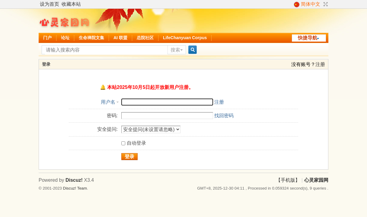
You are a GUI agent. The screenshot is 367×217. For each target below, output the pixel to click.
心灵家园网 (316, 180)
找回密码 (224, 115)
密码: (112, 115)
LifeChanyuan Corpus (185, 37)
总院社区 (145, 37)
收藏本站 (71, 4)
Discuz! (74, 180)
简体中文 (307, 5)
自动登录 (133, 143)
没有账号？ (303, 64)
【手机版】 (288, 180)
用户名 (108, 102)
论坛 (65, 37)
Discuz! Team (75, 188)
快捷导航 (307, 37)
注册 (320, 64)
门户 (47, 37)
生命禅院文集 (91, 37)
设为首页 (49, 4)
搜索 (175, 49)
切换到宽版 (324, 4)
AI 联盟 (120, 37)
